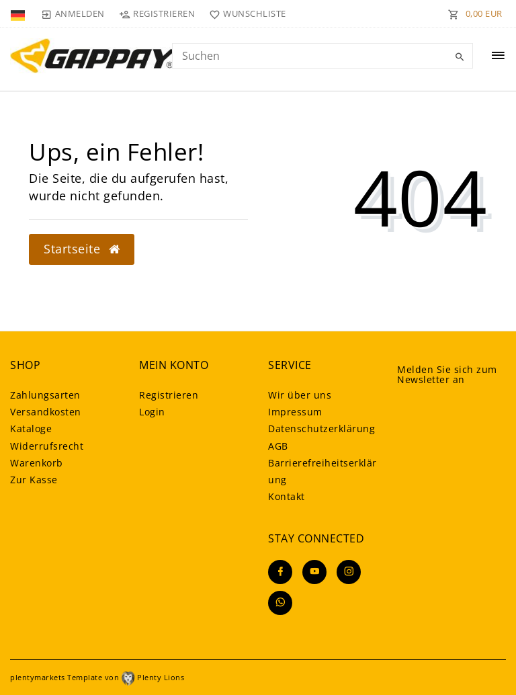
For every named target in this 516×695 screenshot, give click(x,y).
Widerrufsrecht (46, 446)
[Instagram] (349, 572)
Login (152, 411)
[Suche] (459, 57)
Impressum (295, 411)
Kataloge (31, 428)
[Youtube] (314, 572)
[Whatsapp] (280, 603)
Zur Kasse (34, 479)
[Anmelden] (72, 13)
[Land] (19, 13)
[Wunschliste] (245, 13)
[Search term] (322, 56)
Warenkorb (36, 462)
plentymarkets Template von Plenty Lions (97, 677)
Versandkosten (45, 411)
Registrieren (168, 395)
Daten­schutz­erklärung (321, 428)
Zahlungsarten (45, 395)
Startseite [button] (82, 249)
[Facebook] (280, 572)
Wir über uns (299, 395)
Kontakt (286, 496)
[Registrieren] (157, 13)
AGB (278, 446)
